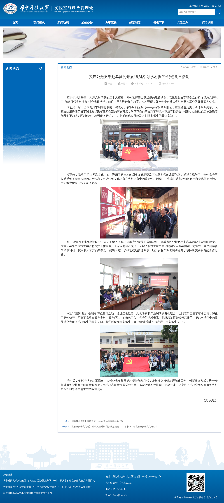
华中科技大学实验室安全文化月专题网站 (74, 480)
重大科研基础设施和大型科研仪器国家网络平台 (27, 493)
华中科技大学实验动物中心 (47, 487)
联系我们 (216, 6)
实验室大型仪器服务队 (39, 480)
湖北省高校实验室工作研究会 (77, 487)
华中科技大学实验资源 (14, 480)
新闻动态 (63, 22)
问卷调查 (207, 22)
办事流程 (111, 22)
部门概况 (39, 22)
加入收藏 (205, 6)
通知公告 (87, 22)
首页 (15, 22)
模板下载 (158, 22)
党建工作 (182, 22)
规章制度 (134, 22)
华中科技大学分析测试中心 (17, 487)
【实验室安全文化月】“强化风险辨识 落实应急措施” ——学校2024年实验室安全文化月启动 (113, 426)
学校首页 (194, 6)
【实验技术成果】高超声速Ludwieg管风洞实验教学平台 (96, 421)
